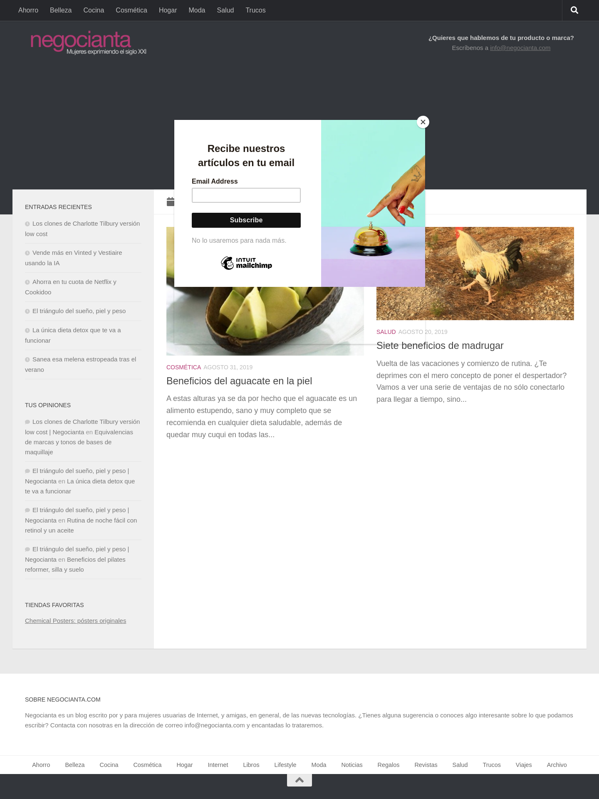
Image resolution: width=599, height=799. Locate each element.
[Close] (423, 122)
